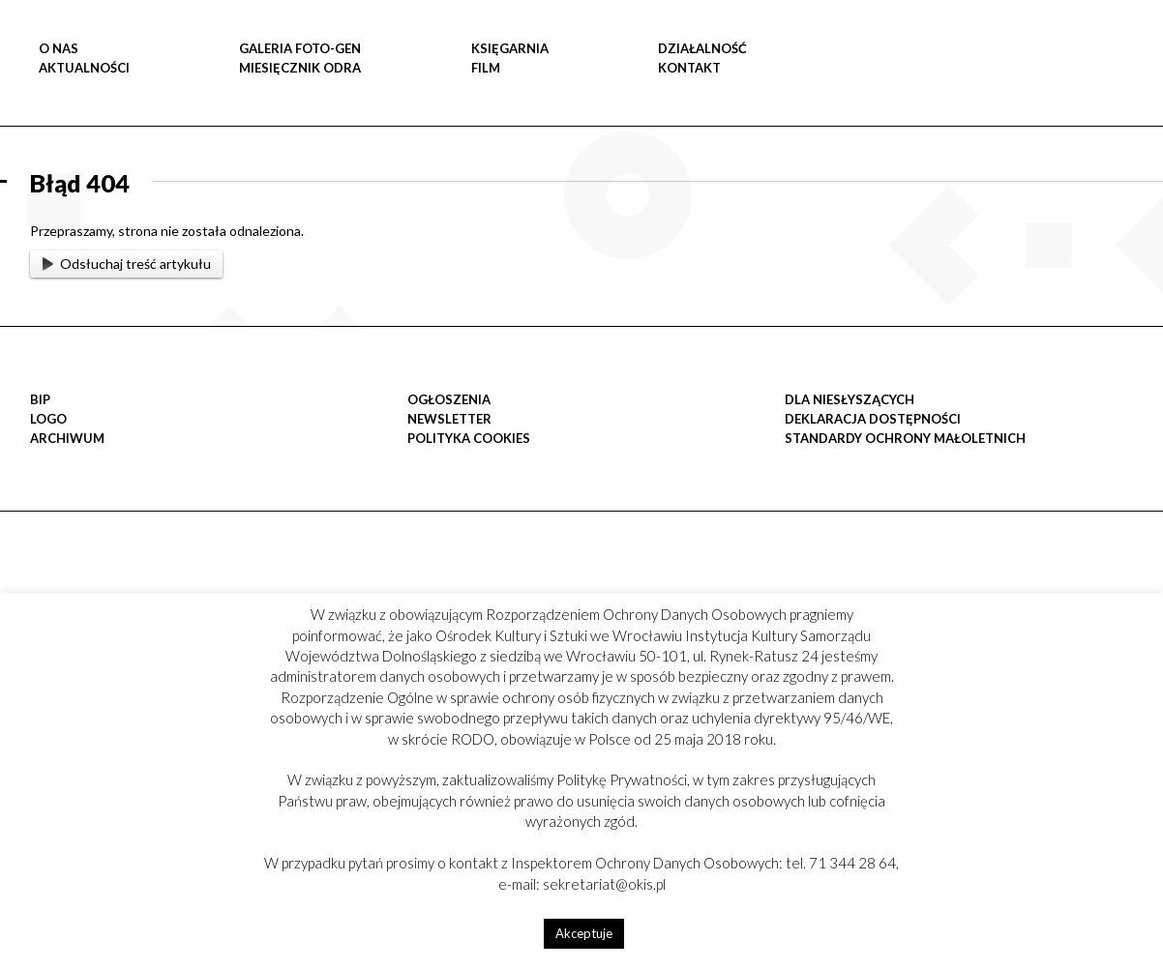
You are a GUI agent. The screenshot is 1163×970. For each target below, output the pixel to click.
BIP (40, 399)
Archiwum (67, 438)
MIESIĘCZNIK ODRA (300, 67)
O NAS (58, 48)
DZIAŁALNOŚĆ (702, 48)
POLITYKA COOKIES (468, 438)
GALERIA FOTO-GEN (300, 48)
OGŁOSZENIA (449, 399)
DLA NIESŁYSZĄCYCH (849, 399)
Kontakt (689, 67)
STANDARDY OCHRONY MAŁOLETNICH (905, 438)
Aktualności (84, 67)
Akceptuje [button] (583, 933)
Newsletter (449, 418)
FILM (485, 67)
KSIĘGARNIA (510, 48)
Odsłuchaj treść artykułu (127, 263)
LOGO (48, 418)
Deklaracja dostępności (873, 418)
